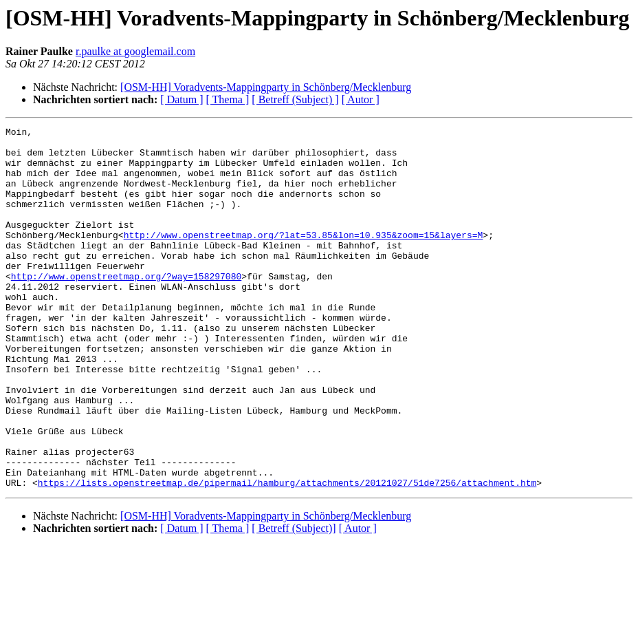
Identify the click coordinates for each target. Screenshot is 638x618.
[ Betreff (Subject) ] (295, 99)
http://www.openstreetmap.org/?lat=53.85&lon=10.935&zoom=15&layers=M (303, 257)
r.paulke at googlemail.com (135, 51)
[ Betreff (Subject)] (294, 600)
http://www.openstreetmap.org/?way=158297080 (126, 307)
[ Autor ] (361, 99)
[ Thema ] (228, 99)
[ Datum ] (181, 99)
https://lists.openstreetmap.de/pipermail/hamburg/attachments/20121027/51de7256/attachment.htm (287, 554)
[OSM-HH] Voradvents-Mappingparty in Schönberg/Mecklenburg (265, 87)
